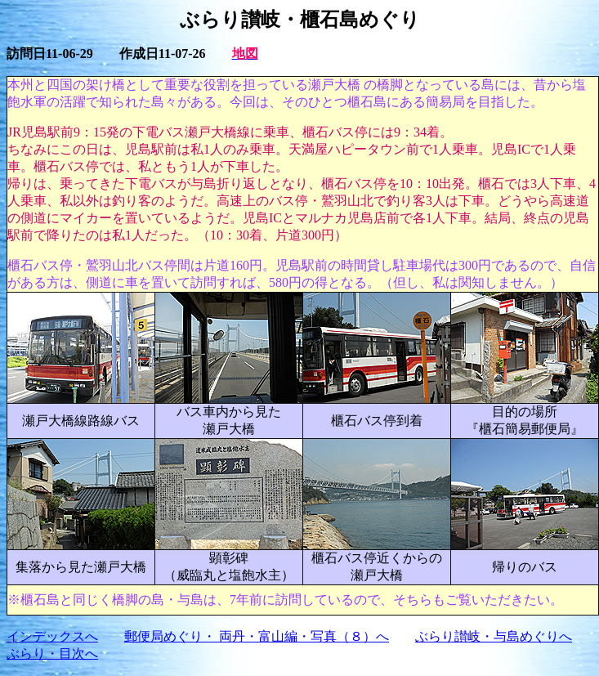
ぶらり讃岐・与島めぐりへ (493, 636)
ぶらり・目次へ (52, 653)
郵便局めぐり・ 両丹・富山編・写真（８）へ (256, 636)
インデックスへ (52, 636)
